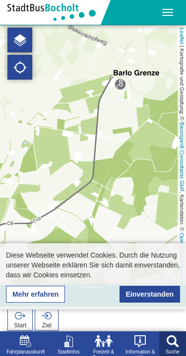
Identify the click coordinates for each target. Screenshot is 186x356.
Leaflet (182, 36)
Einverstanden (150, 294)
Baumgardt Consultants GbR (182, 157)
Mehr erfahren (35, 294)
